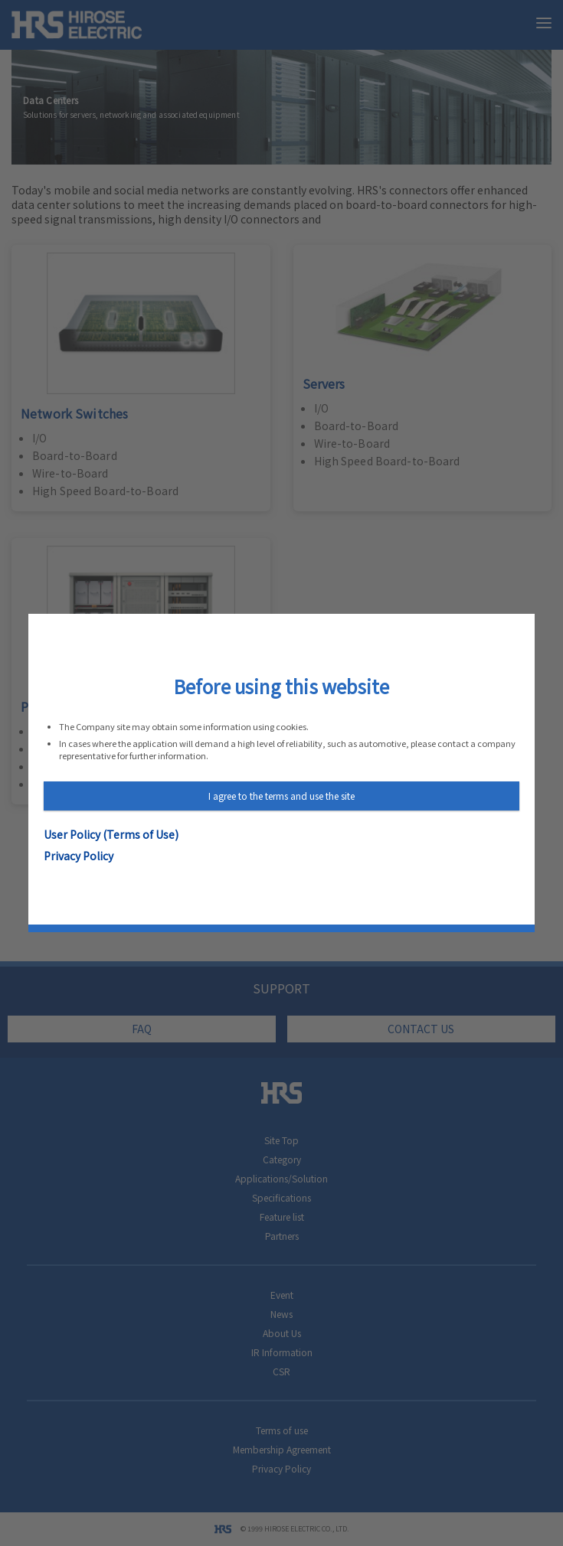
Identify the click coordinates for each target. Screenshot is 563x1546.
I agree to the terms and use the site (281, 795)
